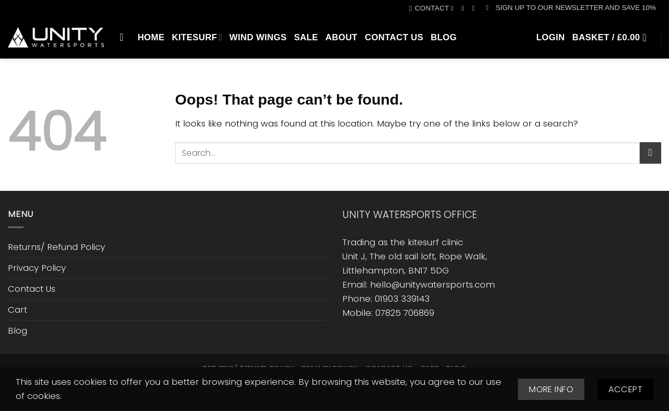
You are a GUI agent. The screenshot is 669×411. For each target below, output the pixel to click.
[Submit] (650, 153)
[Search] (125, 37)
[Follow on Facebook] (454, 8)
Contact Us (394, 37)
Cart (17, 309)
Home (151, 37)
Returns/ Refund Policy (56, 247)
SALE (306, 37)
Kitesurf (197, 37)
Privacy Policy (37, 267)
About (341, 37)
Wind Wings (258, 37)
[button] (571, 8)
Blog (444, 37)
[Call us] (475, 8)
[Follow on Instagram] (465, 8)
